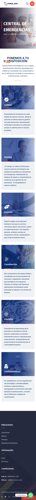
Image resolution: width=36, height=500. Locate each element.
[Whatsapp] (30, 495)
